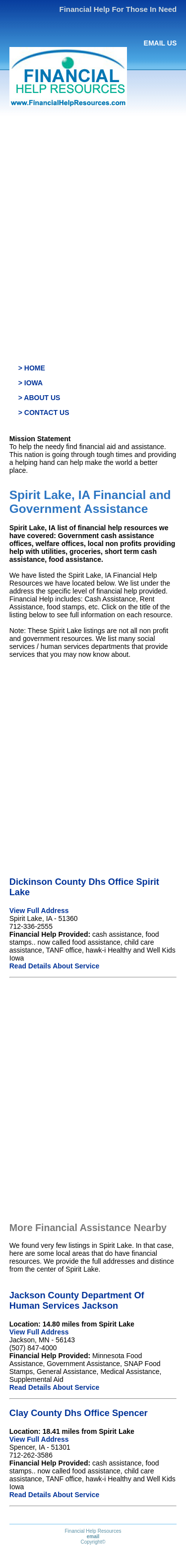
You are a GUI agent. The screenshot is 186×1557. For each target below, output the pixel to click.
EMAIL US (160, 43)
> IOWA (30, 383)
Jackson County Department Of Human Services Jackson (76, 1300)
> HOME (31, 368)
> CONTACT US (43, 412)
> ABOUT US (39, 398)
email (93, 1536)
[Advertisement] (93, 212)
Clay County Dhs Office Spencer (78, 1413)
